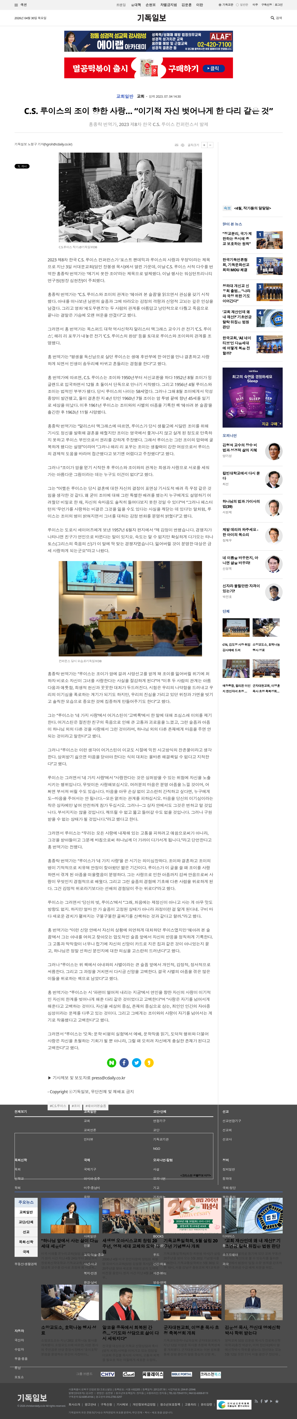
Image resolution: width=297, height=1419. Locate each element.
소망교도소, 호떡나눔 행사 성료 (68, 1330)
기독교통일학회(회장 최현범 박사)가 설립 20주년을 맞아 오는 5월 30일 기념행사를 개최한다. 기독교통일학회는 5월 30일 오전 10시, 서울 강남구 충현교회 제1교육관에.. (192, 1262)
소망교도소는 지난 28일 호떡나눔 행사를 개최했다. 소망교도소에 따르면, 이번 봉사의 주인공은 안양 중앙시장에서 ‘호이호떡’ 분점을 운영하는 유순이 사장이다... (69, 1347)
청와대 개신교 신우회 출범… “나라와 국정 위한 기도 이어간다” (236, 293)
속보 (227, 208)
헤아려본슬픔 (97, 1106)
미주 (255, 5)
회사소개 (74, 1404)
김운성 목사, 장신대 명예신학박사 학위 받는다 (252, 1330)
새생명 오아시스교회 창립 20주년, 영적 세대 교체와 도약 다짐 (131, 1246)
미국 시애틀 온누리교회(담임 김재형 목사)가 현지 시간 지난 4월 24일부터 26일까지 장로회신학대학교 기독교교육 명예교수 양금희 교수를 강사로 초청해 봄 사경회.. (69, 1260)
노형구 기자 (36, 144)
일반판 (244, 5)
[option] (238, 636)
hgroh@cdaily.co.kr (58, 144)
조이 (77, 1106)
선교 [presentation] (26, 1232)
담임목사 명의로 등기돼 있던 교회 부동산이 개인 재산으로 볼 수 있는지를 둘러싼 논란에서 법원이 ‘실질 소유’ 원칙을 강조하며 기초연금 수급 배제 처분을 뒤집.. (253, 1260)
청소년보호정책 (170, 1404)
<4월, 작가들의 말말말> (252, 208)
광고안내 (90, 1404)
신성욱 (227, 568)
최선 (226, 484)
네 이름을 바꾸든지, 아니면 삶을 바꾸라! (240, 560)
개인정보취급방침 (144, 1404)
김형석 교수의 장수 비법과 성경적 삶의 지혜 (240, 448)
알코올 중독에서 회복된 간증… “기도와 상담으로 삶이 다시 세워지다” (130, 1333)
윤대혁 (136, 5)
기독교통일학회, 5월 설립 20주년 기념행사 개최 (191, 1243)
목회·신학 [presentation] (26, 1242)
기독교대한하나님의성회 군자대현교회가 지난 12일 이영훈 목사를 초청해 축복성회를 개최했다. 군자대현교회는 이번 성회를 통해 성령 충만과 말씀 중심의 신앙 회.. (192, 1347)
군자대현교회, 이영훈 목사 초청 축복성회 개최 (191, 1330)
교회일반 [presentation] (26, 1212)
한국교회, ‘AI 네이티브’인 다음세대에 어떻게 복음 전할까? (237, 345)
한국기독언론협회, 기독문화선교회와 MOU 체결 (236, 264)
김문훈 (186, 5)
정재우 (227, 540)
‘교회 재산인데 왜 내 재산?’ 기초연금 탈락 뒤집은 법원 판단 (237, 319)
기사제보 (122, 1404)
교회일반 (124, 96)
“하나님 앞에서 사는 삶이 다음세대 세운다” (69, 1243)
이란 (199, 5)
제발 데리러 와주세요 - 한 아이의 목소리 (240, 532)
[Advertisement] (253, 171)
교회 (140, 96)
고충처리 (190, 1404)
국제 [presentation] (26, 1252)
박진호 (227, 597)
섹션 (21, 5)
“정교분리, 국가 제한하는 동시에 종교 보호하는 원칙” (237, 238)
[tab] (26, 1212)
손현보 (151, 5)
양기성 (227, 456)
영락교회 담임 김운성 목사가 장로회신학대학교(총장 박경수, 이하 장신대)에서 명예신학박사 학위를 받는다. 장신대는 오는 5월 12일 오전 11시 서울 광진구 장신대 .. (253, 1347)
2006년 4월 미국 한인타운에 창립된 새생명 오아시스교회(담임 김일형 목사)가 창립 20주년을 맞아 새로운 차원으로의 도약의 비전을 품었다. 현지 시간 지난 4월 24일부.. (131, 1268)
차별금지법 (168, 5)
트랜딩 (121, 5)
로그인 (278, 5)
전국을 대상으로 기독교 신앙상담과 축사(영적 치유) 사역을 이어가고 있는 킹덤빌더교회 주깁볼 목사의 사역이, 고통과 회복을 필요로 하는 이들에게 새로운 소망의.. (130, 1353)
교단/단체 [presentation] (26, 1222)
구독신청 (266, 5)
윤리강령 (206, 1404)
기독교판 (228, 5)
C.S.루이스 (59, 1106)
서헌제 (227, 512)
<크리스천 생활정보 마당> (195, 1175)
